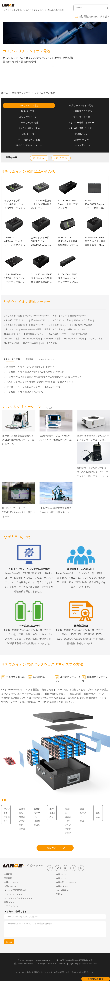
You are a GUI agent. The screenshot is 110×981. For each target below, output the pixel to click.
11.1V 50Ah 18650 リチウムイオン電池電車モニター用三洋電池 (95, 241)
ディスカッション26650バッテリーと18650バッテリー (34, 387)
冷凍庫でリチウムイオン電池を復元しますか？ (30, 367)
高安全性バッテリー (29, 117)
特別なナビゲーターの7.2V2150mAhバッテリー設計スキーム (18, 512)
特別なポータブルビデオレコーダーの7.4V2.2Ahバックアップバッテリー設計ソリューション (93, 472)
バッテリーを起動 (81, 117)
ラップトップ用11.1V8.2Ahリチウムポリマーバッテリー (14, 204)
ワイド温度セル (63, 890)
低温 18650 (61, 874)
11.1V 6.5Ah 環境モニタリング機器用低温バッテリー (41, 204)
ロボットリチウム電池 (31, 329)
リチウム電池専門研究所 (15, 890)
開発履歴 (8, 878)
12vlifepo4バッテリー (75, 329)
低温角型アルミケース (66, 882)
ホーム (4, 93)
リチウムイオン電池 (44, 93)
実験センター (10, 902)
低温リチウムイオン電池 (81, 105)
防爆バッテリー (28, 111)
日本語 (104, 16)
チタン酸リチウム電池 (29, 139)
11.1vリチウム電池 (31, 338)
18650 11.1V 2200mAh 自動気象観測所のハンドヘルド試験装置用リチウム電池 (68, 241)
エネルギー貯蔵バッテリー (81, 122)
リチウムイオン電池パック (16, 325)
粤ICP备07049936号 (87, 963)
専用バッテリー (60, 316)
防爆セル (60, 894)
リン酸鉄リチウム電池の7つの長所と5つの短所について (35, 372)
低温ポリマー (62, 886)
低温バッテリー (28, 134)
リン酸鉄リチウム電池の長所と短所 (24, 392)
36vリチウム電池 (30, 343)
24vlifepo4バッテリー (13, 334)
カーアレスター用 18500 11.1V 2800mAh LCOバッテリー (41, 241)
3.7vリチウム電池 (79, 334)
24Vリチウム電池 (11, 343)
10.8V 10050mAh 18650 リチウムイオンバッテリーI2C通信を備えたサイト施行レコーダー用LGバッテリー (14, 278)
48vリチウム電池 (49, 343)
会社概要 (8, 874)
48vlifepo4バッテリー (58, 334)
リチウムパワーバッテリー (29, 145)
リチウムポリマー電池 (29, 128)
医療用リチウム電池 (54, 329)
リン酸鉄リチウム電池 (81, 111)
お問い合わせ (10, 886)
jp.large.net (72, 963)
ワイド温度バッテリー (81, 134)
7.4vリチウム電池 (11, 338)
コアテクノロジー (12, 906)
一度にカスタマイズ (55, 848)
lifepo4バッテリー (39, 320)
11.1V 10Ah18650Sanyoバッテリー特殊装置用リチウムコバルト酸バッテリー (95, 204)
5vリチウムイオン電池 (74, 338)
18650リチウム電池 (28, 122)
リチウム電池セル (81, 145)
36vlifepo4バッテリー (35, 334)
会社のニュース (11, 882)
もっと (49, 408)
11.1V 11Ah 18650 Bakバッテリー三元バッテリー (68, 204)
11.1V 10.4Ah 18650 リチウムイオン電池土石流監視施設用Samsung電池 (41, 278)
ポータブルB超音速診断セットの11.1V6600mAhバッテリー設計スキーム (18, 439)
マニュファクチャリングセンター (19, 898)
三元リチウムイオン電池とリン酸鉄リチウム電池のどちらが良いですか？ (44, 377)
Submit (9, 942)
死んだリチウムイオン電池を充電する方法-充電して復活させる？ (39, 382)
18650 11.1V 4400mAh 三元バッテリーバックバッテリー (14, 241)
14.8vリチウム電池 (51, 338)
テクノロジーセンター (14, 894)
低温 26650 (61, 878)
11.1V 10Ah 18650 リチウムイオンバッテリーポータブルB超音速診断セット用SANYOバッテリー (68, 278)
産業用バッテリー (21, 93)
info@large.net (88, 16)
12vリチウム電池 (95, 338)
